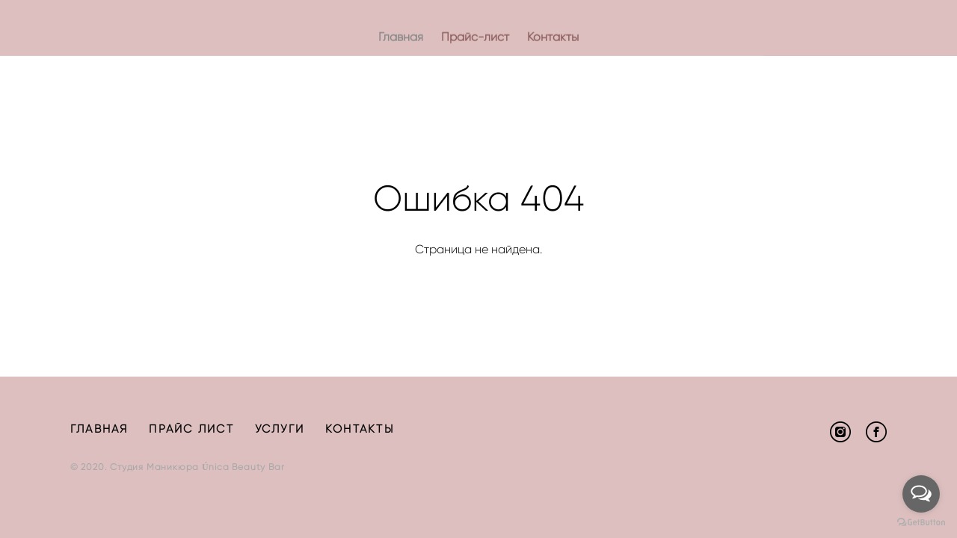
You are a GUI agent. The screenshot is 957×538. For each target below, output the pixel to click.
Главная (400, 37)
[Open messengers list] (921, 494)
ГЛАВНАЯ (99, 429)
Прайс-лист (475, 37)
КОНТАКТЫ (359, 429)
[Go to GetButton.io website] (921, 523)
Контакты (553, 37)
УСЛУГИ (280, 429)
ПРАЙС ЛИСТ (191, 429)
